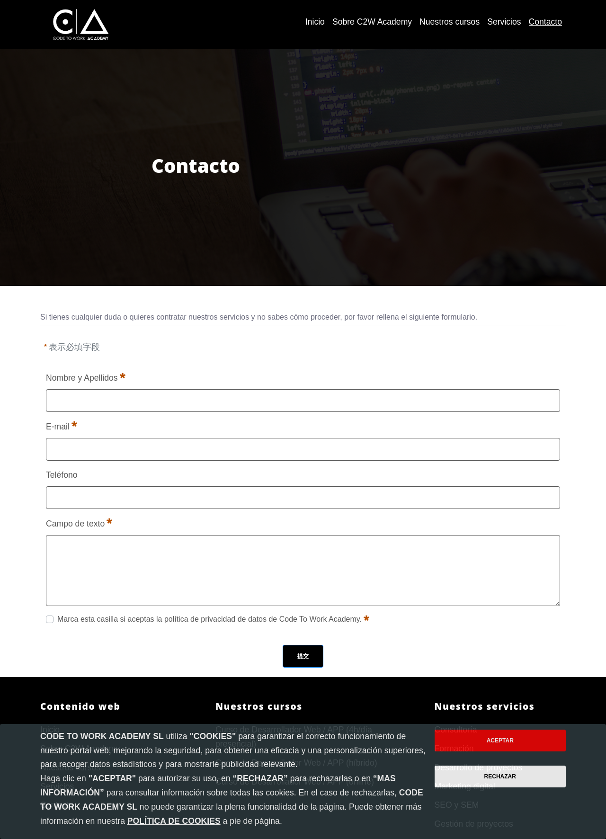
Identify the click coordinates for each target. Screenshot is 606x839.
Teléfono (62, 475)
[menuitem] (315, 22)
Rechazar (500, 776)
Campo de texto (79, 522)
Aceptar (500, 740)
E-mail (61, 425)
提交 (303, 656)
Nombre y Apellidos (85, 377)
